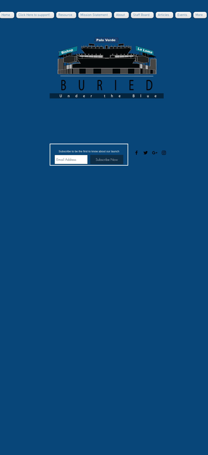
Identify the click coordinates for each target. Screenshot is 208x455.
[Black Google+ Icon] (154, 152)
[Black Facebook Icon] (136, 152)
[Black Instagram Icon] (164, 152)
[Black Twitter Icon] (145, 152)
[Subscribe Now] (106, 159)
